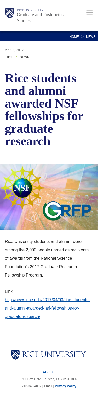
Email (48, 386)
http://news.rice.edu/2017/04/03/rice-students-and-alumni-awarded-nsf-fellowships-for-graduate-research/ (47, 308)
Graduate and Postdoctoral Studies (42, 17)
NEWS (90, 37)
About (49, 372)
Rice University (30, 10)
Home (74, 37)
